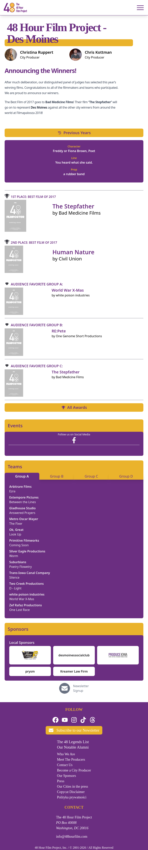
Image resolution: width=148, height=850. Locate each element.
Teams (15, 466)
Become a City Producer (74, 770)
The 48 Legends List (73, 742)
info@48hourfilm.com (71, 836)
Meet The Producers (71, 759)
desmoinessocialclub (73, 655)
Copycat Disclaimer (71, 792)
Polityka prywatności (71, 797)
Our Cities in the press (72, 786)
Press (60, 781)
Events (15, 425)
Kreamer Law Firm (74, 671)
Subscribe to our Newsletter (74, 730)
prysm (30, 671)
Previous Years (74, 132)
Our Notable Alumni (73, 747)
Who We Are (66, 754)
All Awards (74, 407)
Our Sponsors (66, 776)
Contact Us (65, 765)
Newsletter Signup (81, 688)
